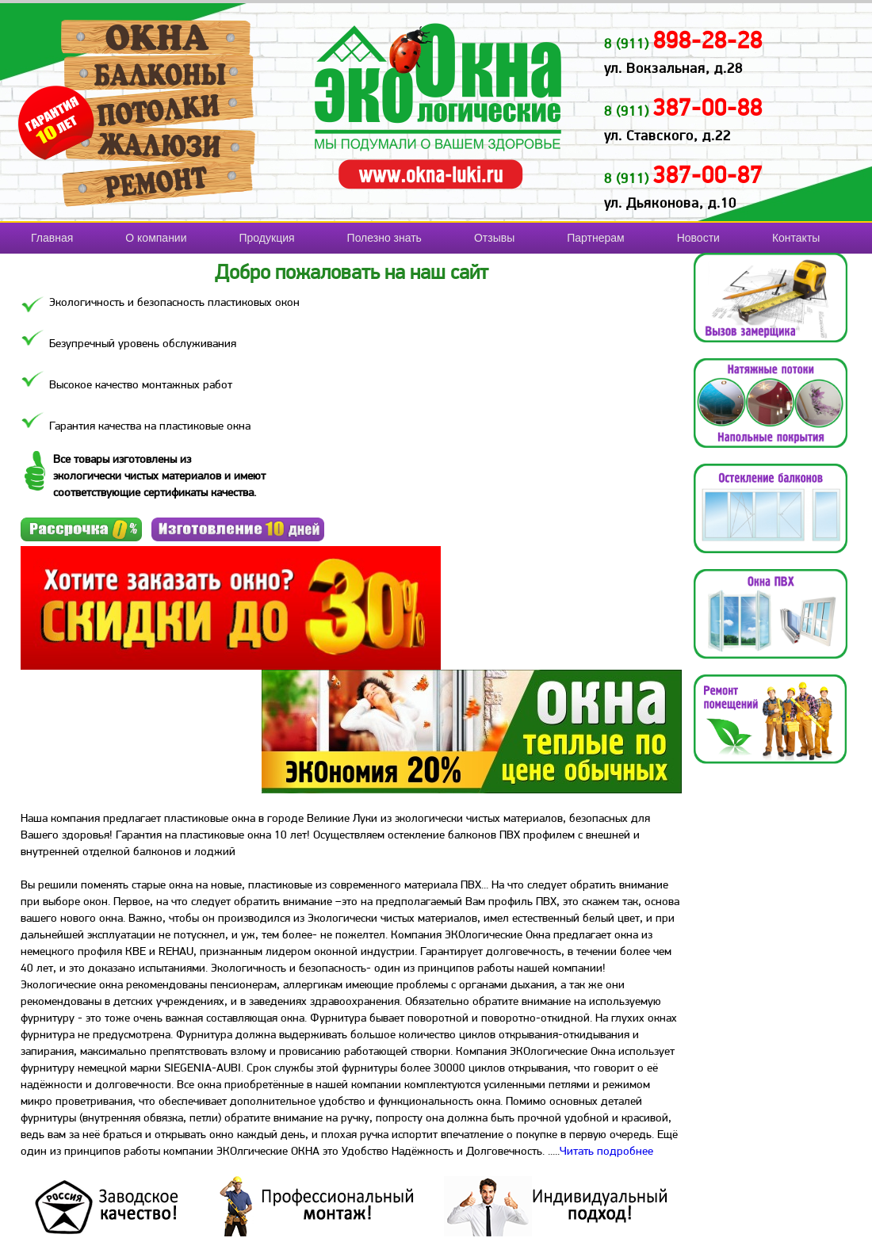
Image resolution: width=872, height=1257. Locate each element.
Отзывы (494, 237)
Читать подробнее (606, 1151)
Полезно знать (384, 237)
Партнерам (595, 237)
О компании (155, 237)
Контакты (796, 237)
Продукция (267, 237)
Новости (698, 237)
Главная (52, 237)
